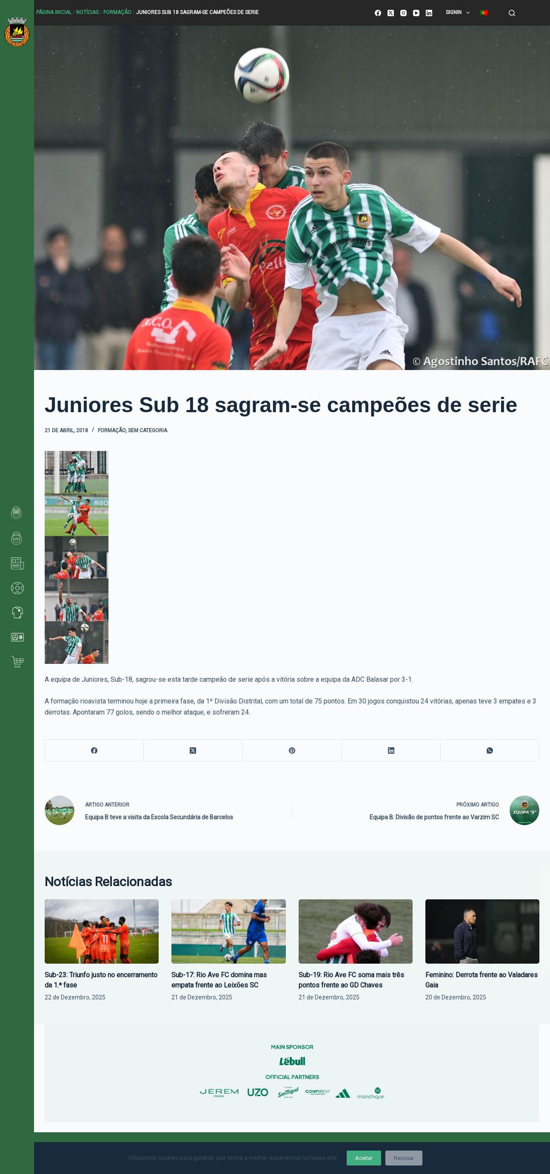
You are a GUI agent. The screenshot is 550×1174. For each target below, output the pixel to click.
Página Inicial (53, 12)
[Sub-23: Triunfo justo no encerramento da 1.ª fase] (102, 931)
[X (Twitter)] (391, 13)
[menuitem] (484, 13)
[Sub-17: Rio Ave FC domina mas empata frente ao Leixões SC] (228, 931)
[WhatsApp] (490, 750)
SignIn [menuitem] (459, 13)
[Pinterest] (292, 750)
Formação (117, 12)
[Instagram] (403, 13)
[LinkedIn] (429, 13)
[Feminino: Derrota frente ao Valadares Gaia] (482, 931)
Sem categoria (147, 430)
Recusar (404, 1158)
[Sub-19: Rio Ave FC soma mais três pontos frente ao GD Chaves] (356, 931)
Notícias (87, 12)
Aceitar (364, 1158)
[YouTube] (416, 13)
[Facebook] (378, 13)
